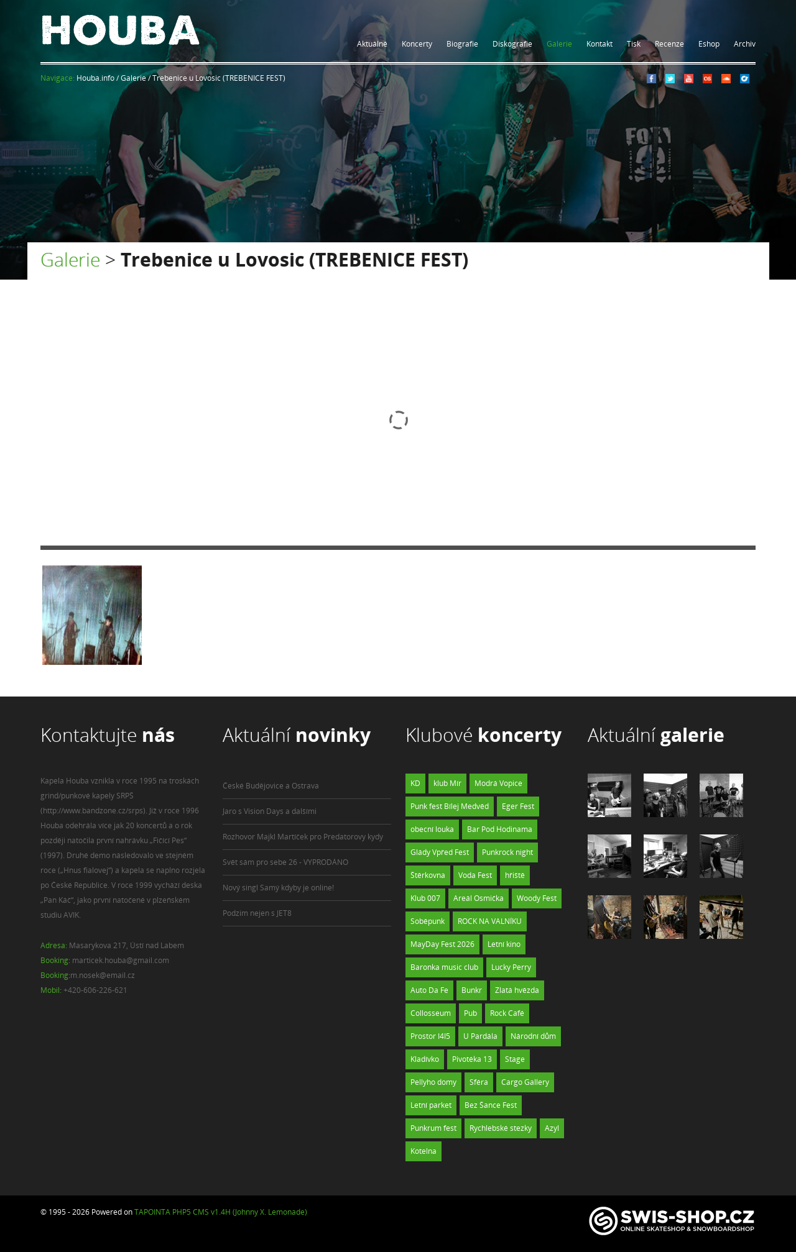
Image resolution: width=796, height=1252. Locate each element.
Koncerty (417, 44)
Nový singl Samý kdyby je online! (278, 887)
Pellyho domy (433, 1082)
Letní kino (504, 944)
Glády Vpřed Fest (439, 852)
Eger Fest (518, 806)
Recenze (669, 44)
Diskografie (512, 44)
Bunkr (471, 990)
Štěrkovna (427, 875)
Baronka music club (444, 967)
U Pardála (480, 1036)
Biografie (462, 44)
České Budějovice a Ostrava (271, 785)
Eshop (709, 44)
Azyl (552, 1128)
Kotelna (423, 1151)
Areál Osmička (478, 898)
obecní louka (432, 829)
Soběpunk (427, 921)
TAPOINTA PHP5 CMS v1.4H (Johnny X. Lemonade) (220, 1212)
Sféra (479, 1082)
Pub (470, 1013)
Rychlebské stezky (501, 1128)
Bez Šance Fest (491, 1105)
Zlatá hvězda (517, 990)
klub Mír (447, 783)
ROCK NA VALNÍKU (490, 921)
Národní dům (533, 1036)
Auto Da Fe (429, 990)
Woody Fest (537, 898)
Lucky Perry (511, 967)
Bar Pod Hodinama (499, 829)
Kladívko (424, 1059)
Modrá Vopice (498, 783)
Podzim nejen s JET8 (257, 913)
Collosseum (430, 1013)
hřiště (515, 875)
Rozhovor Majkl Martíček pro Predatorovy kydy (303, 836)
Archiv (745, 44)
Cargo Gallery (525, 1082)
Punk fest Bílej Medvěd (449, 806)
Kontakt (599, 44)
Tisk (634, 44)
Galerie (559, 44)
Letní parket (430, 1105)
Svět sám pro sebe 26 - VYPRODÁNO (285, 862)
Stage (515, 1059)
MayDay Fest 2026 (442, 944)
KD (415, 783)
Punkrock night (507, 852)
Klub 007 (425, 898)
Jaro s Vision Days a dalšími (270, 811)
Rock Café (507, 1013)
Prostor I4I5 (430, 1036)
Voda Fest (475, 875)
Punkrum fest (433, 1128)
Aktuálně (372, 44)
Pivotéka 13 (472, 1059)
